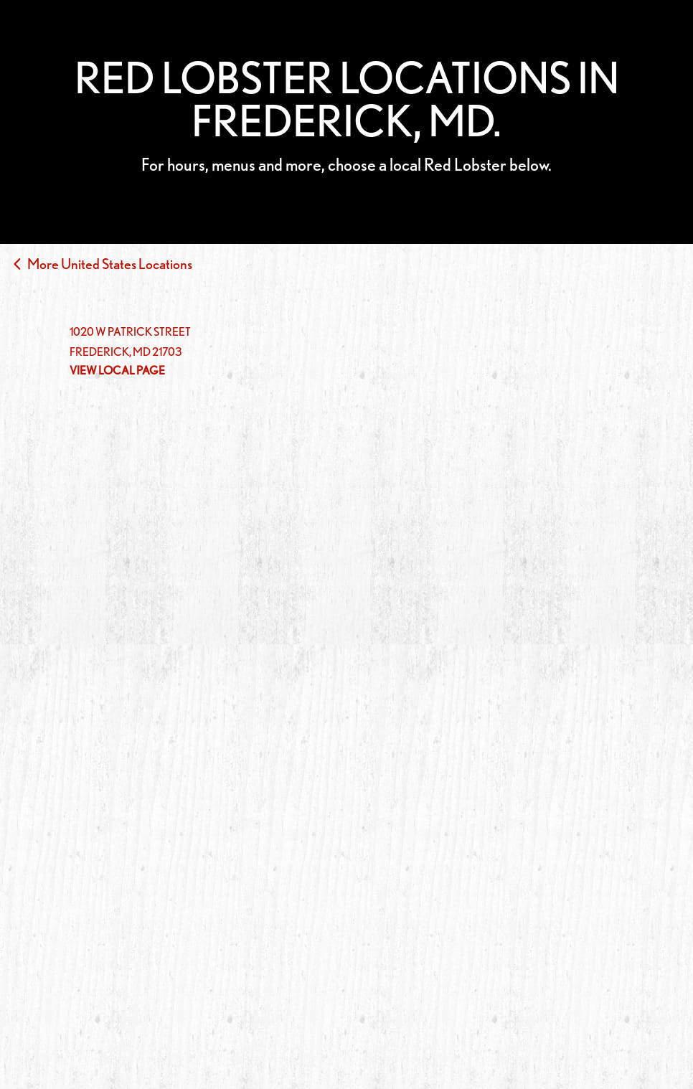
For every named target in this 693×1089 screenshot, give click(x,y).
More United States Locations (109, 264)
